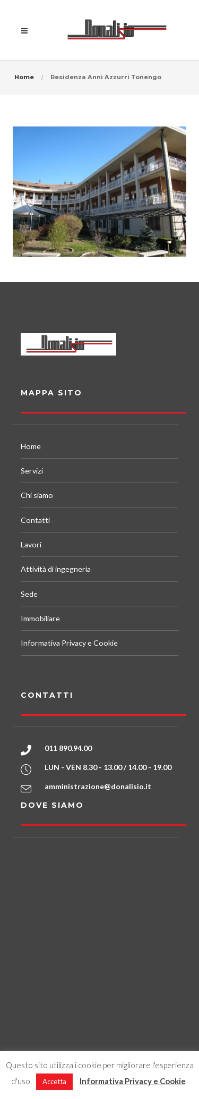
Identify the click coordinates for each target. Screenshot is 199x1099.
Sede (29, 593)
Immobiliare (40, 618)
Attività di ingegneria (56, 568)
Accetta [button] (54, 1081)
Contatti (35, 520)
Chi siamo (37, 495)
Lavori (31, 544)
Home (24, 77)
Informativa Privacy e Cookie (69, 642)
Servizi (32, 470)
